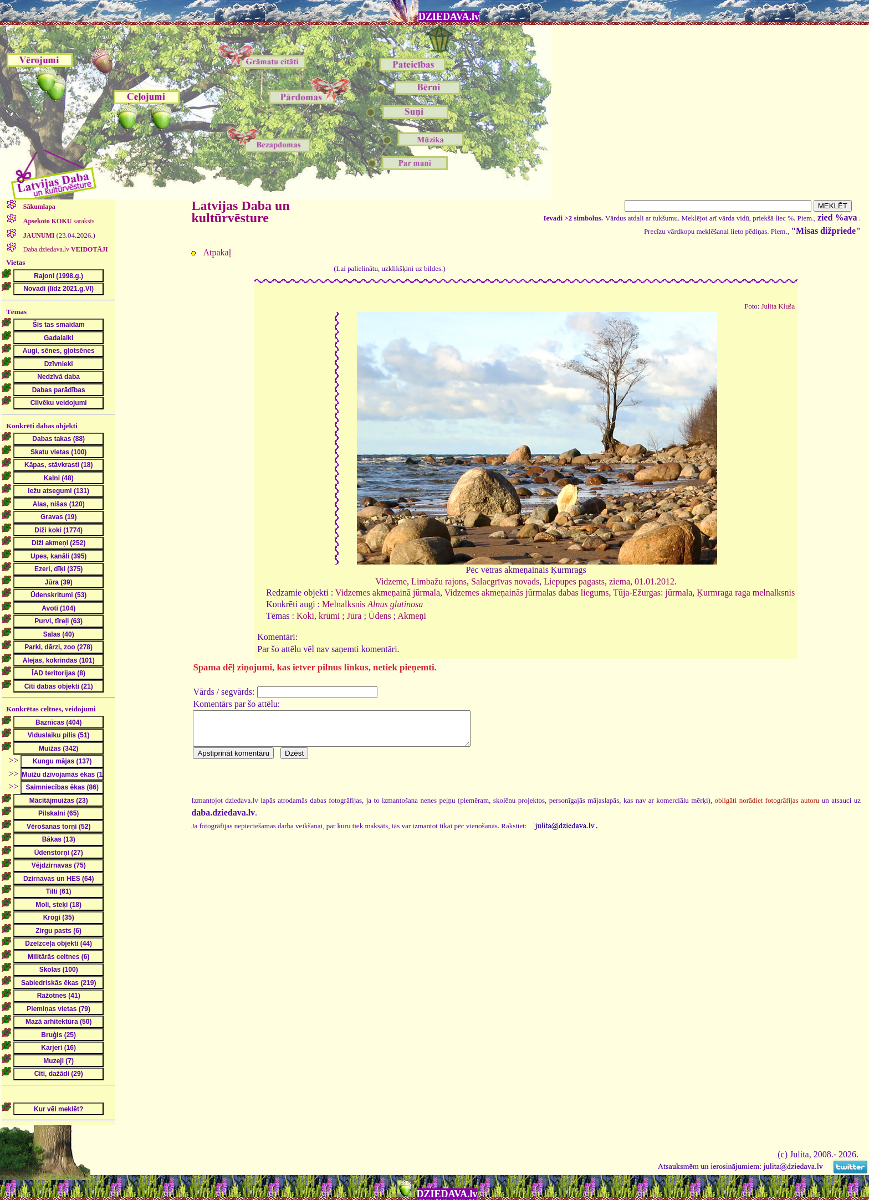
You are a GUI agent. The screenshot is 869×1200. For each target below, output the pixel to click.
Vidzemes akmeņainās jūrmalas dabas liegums (526, 592)
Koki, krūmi (318, 615)
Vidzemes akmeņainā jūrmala (387, 592)
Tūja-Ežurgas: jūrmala (652, 592)
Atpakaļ (217, 252)
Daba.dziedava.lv (65, 249)
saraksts (58, 221)
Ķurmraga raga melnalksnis (746, 592)
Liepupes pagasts (574, 581)
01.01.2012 (654, 581)
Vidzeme (391, 581)
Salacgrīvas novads (505, 581)
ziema (619, 581)
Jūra (354, 615)
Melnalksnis (372, 604)
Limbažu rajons (439, 581)
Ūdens (380, 615)
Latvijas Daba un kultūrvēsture (240, 211)
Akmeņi (411, 615)
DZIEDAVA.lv (448, 16)
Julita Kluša (778, 306)
